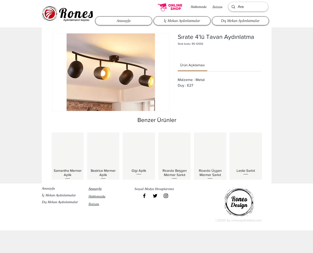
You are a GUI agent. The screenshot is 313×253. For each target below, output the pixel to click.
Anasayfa (48, 188)
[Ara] (248, 6)
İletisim (217, 7)
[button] (156, 189)
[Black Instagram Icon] (166, 196)
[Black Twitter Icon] (155, 196)
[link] (192, 65)
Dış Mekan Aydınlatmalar (60, 202)
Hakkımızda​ (199, 7)
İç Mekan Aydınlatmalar (59, 195)
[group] (157, 156)
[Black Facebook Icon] (144, 196)
